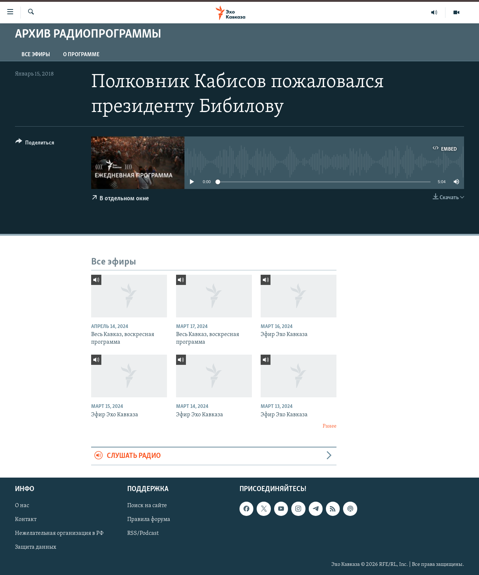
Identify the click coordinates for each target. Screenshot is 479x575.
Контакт (25, 519)
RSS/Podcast (143, 533)
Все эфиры (36, 55)
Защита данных (35, 547)
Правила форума (148, 519)
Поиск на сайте (147, 506)
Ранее (329, 426)
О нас (22, 506)
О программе (81, 55)
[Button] (34, 143)
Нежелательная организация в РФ (59, 533)
